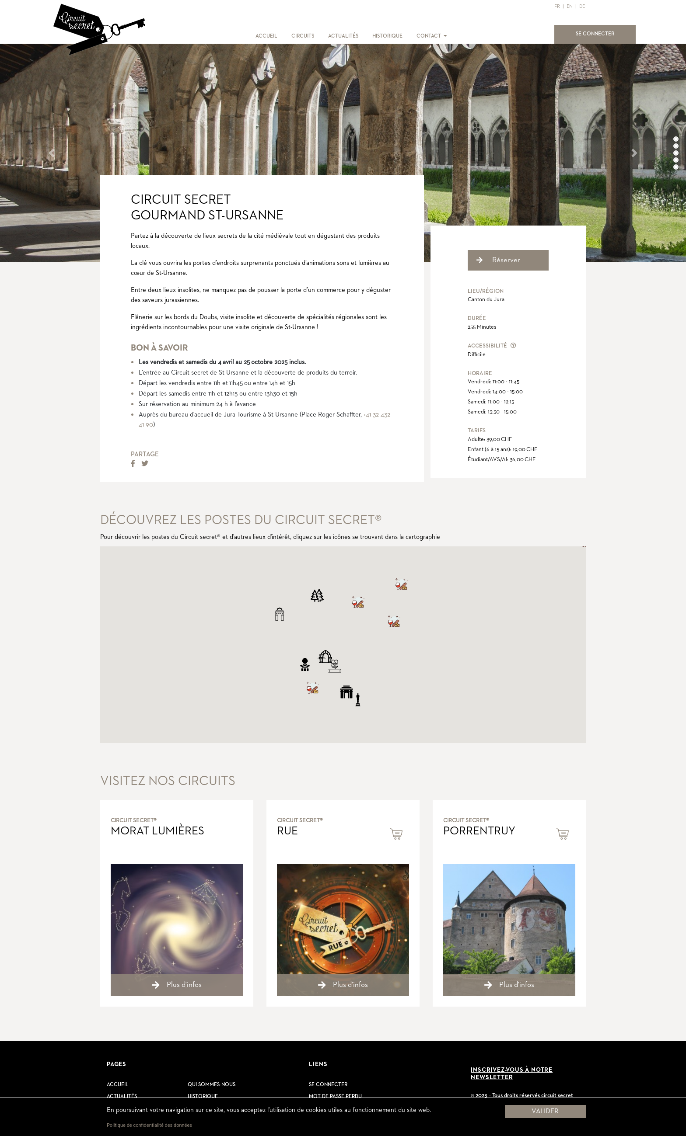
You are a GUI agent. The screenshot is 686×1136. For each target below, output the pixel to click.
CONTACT (428, 36)
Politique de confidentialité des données (149, 1125)
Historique (203, 1096)
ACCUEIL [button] (266, 36)
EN (570, 6)
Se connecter (328, 1084)
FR (557, 6)
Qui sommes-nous (211, 1084)
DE (582, 6)
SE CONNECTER (600, 33)
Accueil (118, 1084)
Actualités (122, 1096)
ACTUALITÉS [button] (343, 36)
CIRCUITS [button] (302, 36)
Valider (545, 1111)
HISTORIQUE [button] (387, 36)
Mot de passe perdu (335, 1096)
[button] (444, 36)
